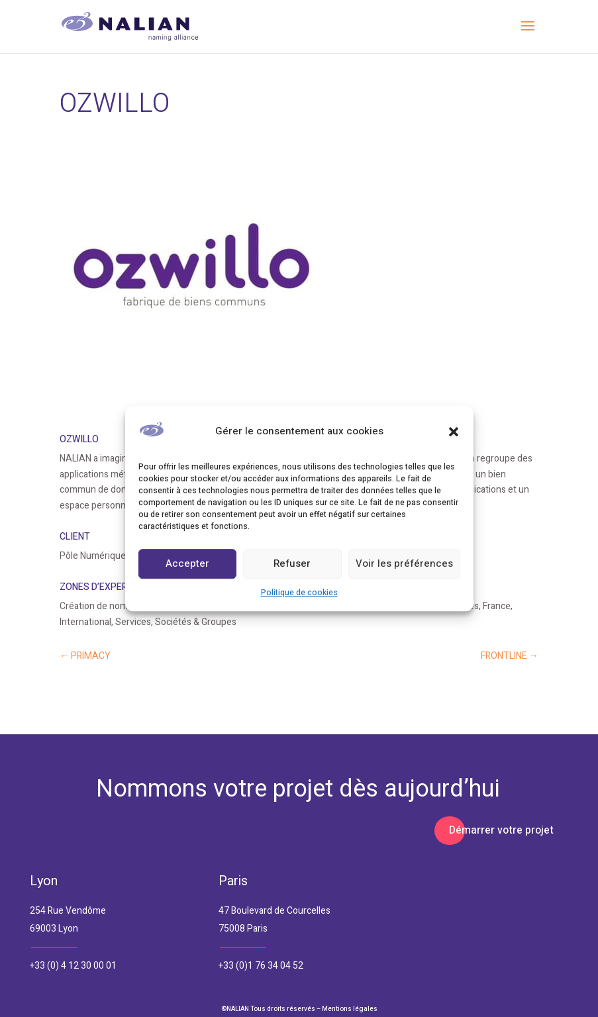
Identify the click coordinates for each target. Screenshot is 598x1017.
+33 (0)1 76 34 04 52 (261, 966)
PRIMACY (85, 656)
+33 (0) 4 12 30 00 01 (73, 966)
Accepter (187, 564)
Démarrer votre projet (501, 830)
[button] (453, 431)
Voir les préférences (404, 564)
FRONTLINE (509, 656)
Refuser (292, 564)
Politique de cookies (299, 593)
